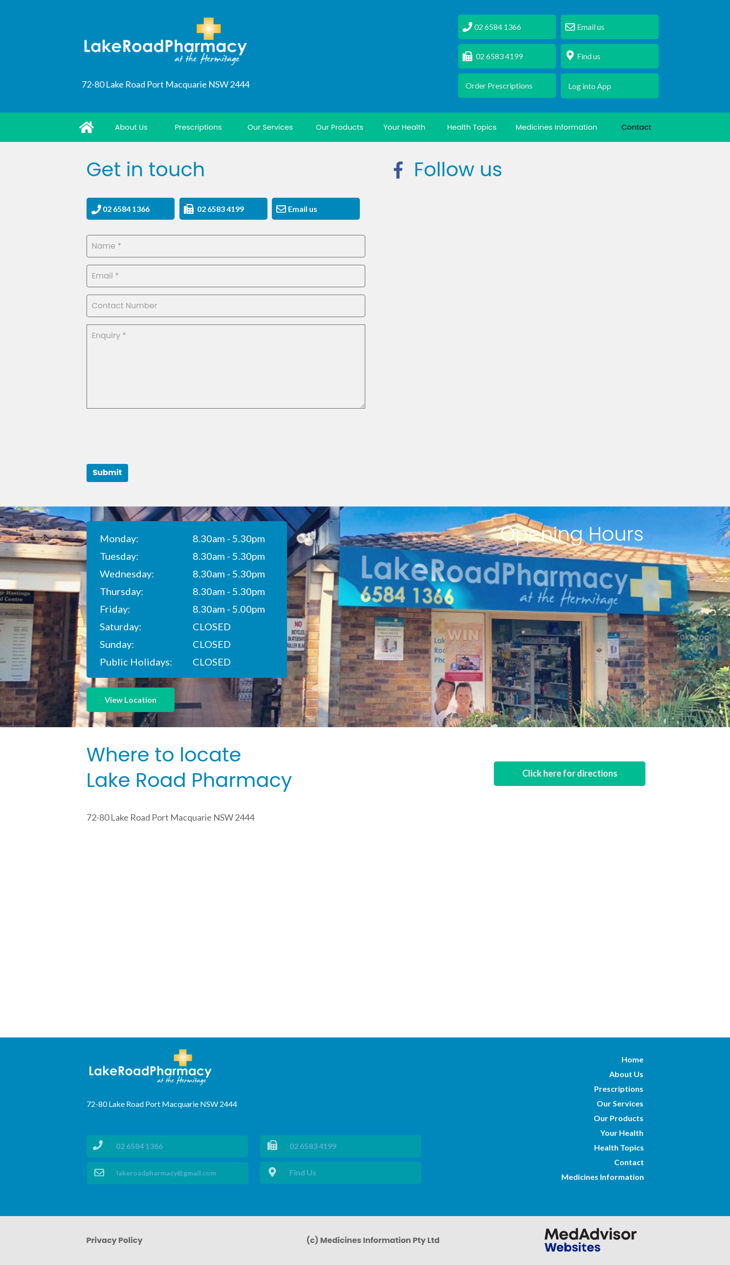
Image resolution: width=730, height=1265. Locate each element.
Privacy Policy (115, 1240)
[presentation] (161, 435)
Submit (107, 472)
